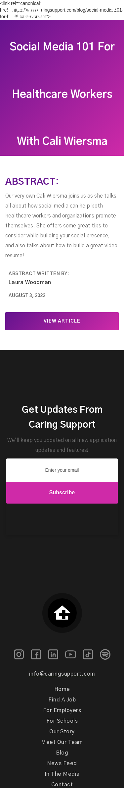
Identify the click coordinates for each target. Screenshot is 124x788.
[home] (23, 11)
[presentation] (62, 520)
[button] (113, 11)
